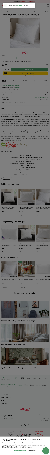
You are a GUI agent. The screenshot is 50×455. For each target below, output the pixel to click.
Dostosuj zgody (31, 450)
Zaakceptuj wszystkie (20, 450)
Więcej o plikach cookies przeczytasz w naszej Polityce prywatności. (17, 447)
